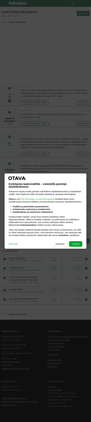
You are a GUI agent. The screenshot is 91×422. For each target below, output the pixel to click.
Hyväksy (76, 244)
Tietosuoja (13, 244)
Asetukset (59, 244)
